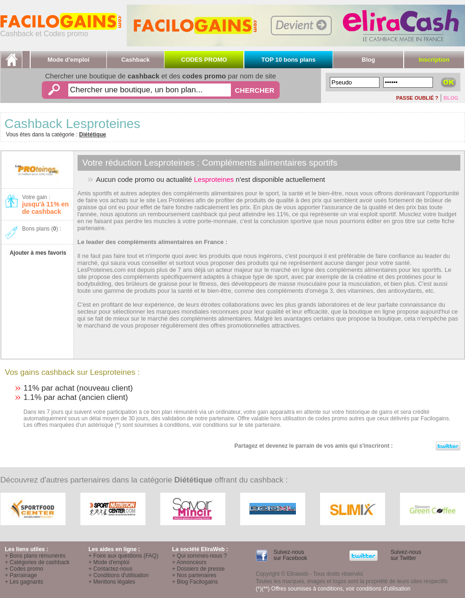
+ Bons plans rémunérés (35, 556)
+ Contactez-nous (110, 569)
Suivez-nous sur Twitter (405, 555)
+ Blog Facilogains (195, 582)
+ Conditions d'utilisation (119, 575)
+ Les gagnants (24, 582)
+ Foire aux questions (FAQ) (123, 556)
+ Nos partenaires (194, 575)
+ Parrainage (21, 575)
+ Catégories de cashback (37, 562)
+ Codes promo (24, 569)
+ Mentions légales (112, 582)
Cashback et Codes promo (60, 30)
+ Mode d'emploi (109, 562)
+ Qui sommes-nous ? (199, 556)
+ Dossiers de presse (198, 569)
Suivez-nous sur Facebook (289, 555)
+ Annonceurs (189, 562)
